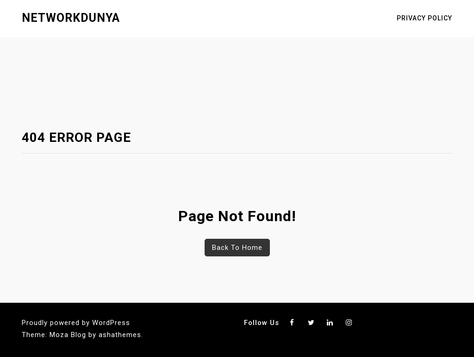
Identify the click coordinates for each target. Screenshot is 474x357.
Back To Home (237, 247)
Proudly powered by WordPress (76, 323)
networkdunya (71, 18)
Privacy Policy (424, 18)
